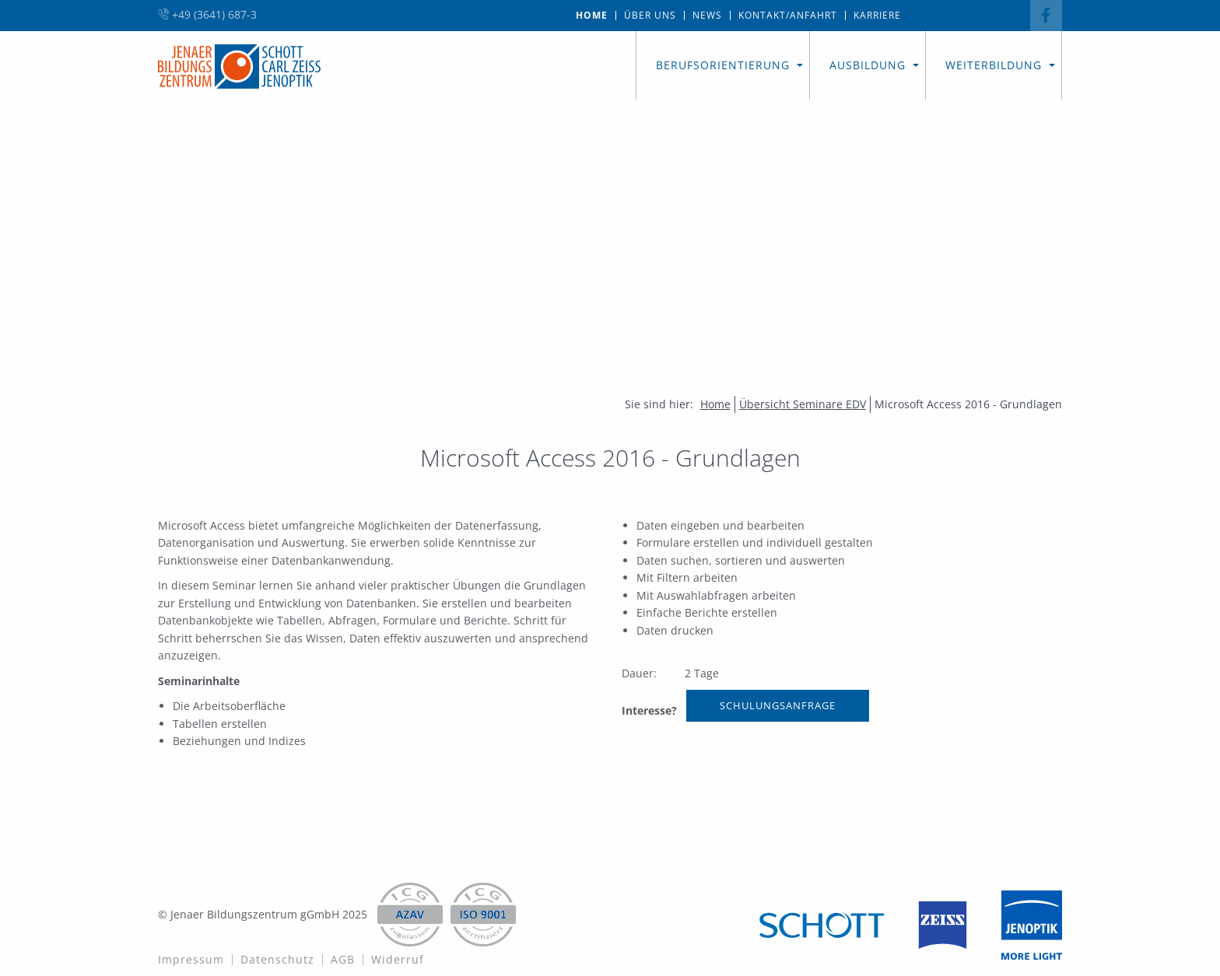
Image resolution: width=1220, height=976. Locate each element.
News (707, 15)
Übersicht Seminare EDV (802, 404)
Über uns (650, 15)
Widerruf (397, 959)
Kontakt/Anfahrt (787, 15)
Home (592, 15)
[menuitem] (592, 15)
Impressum (191, 959)
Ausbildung (867, 65)
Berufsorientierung (723, 65)
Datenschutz (277, 959)
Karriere (877, 15)
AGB (343, 959)
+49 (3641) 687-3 (207, 14)
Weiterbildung (993, 65)
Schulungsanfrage (778, 705)
